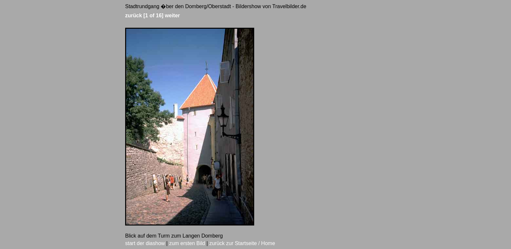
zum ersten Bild (187, 243)
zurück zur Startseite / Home (242, 243)
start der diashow (145, 243)
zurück (133, 15)
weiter (172, 15)
